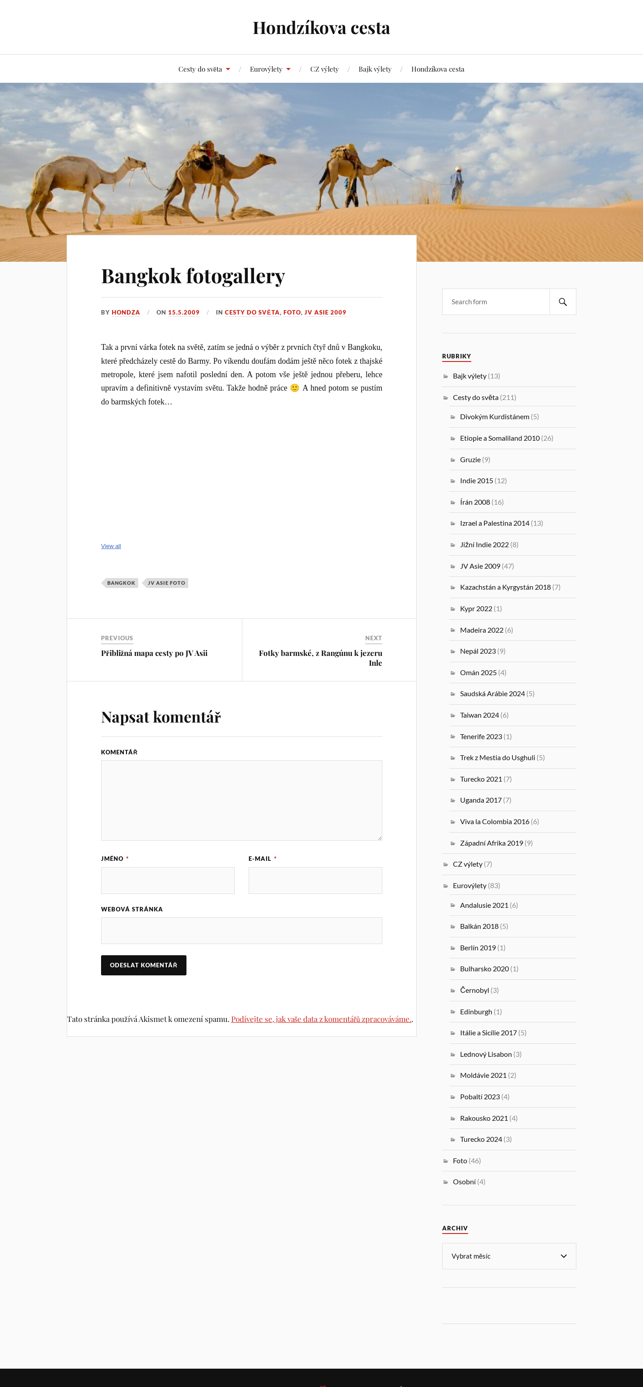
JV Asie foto (167, 583)
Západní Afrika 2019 (491, 842)
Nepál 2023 (478, 651)
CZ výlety (324, 68)
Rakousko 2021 (484, 1118)
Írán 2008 (475, 502)
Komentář (119, 752)
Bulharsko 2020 (484, 968)
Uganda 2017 (481, 800)
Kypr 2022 (476, 608)
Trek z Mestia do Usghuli (497, 757)
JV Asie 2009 (326, 312)
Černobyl (474, 990)
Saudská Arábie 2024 (492, 693)
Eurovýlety (266, 68)
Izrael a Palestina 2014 (494, 523)
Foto (292, 312)
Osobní (464, 1181)
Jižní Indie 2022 (484, 544)
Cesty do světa (200, 68)
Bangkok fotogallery (193, 275)
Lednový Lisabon (486, 1054)
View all (111, 546)
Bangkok (121, 583)
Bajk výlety (375, 68)
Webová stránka (132, 909)
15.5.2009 (184, 312)
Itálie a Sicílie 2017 (488, 1032)
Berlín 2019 (478, 947)
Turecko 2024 (481, 1139)
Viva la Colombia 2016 (494, 821)
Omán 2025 (478, 672)
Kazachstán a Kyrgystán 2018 (505, 587)
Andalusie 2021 (484, 905)
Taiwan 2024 (479, 715)
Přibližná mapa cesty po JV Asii (154, 653)
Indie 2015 (476, 480)
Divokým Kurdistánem (494, 416)
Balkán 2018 (479, 926)
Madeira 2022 (481, 629)
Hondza (126, 312)
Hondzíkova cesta (321, 27)
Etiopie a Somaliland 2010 (500, 438)
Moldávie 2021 (483, 1075)
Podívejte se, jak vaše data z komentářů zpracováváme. (321, 1019)
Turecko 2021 (481, 778)
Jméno (115, 858)
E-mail (263, 858)
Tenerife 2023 (481, 736)
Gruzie (470, 459)
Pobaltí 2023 (480, 1096)
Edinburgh (476, 1011)
